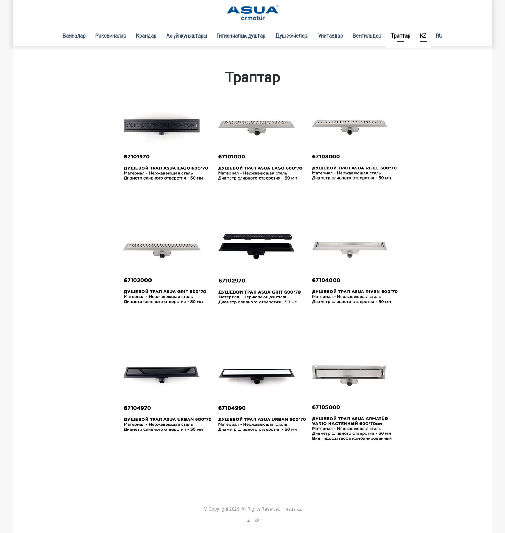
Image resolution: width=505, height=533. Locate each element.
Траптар (400, 36)
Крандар (146, 36)
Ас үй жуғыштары (186, 36)
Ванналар (74, 36)
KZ (423, 36)
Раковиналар (110, 36)
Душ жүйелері (291, 36)
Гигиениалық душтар (241, 36)
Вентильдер (367, 36)
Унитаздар (330, 36)
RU (439, 36)
